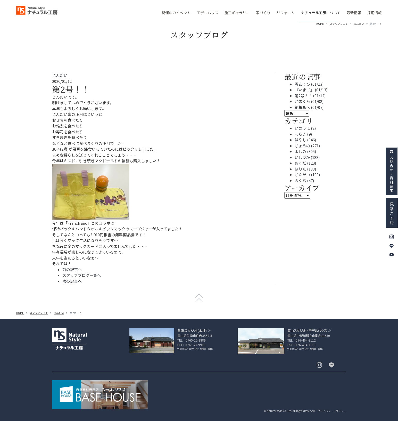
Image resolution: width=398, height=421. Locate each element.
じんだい (359, 24)
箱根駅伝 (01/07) (309, 107)
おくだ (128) (305, 163)
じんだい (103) (307, 174)
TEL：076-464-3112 (301, 340)
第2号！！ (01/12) (310, 95)
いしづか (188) (307, 157)
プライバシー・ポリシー (332, 411)
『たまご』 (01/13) (311, 89)
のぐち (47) (304, 180)
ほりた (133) (305, 169)
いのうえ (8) (305, 128)
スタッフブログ (339, 24)
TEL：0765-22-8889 (191, 340)
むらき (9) (303, 134)
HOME (320, 24)
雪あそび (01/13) (309, 84)
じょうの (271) (307, 145)
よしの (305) (305, 151)
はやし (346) (305, 139)
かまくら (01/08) (309, 101)
